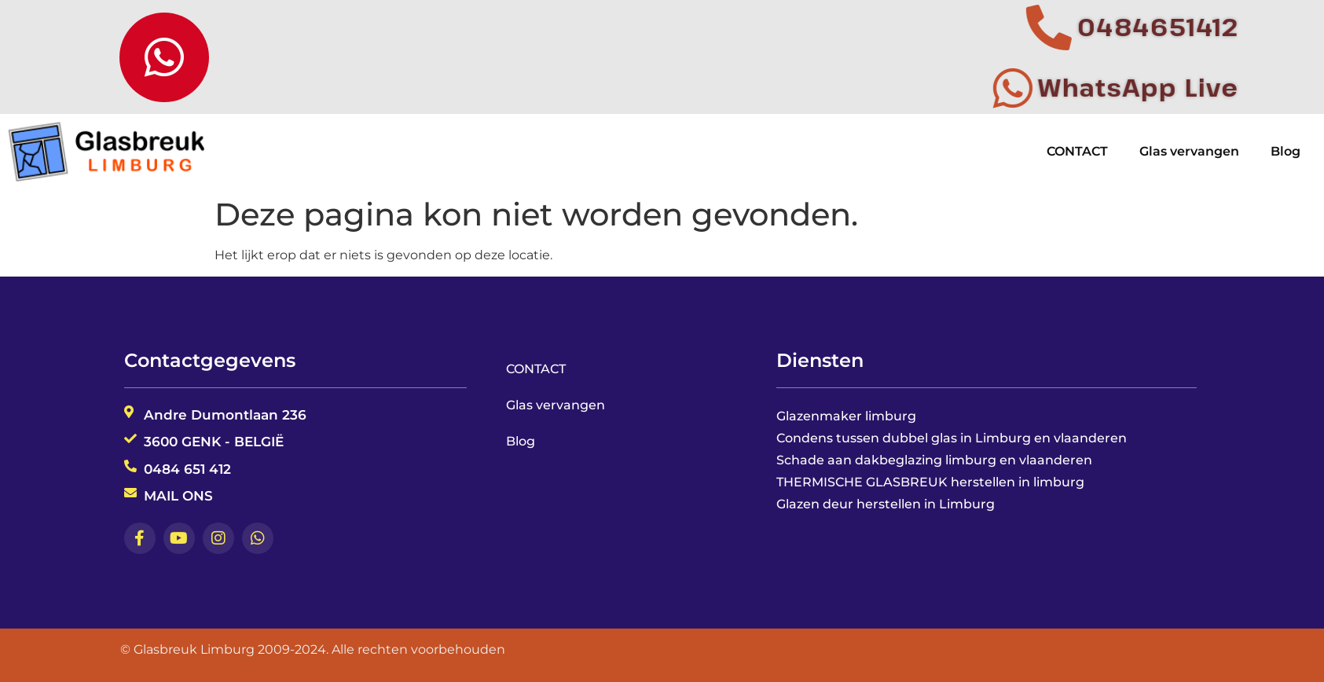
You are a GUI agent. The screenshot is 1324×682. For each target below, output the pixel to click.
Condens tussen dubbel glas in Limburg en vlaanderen (951, 438)
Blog (1285, 151)
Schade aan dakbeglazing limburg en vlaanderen (934, 460)
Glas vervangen (1189, 151)
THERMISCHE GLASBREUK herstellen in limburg (930, 482)
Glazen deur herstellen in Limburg (885, 504)
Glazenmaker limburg (846, 416)
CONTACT (1077, 151)
